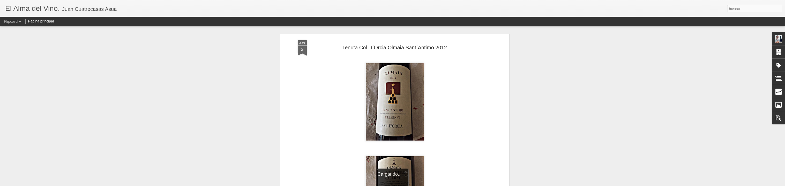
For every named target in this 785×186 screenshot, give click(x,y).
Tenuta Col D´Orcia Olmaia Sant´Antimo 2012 (394, 47)
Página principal (41, 21)
